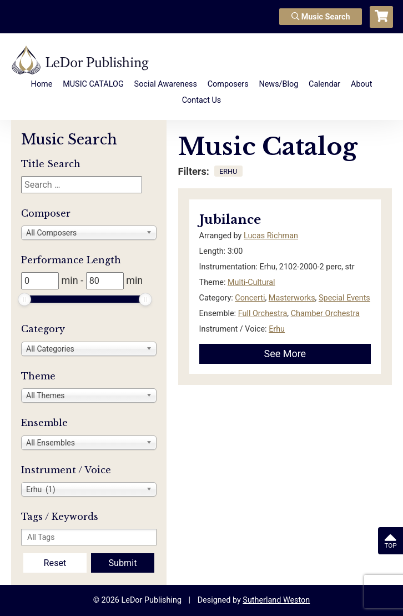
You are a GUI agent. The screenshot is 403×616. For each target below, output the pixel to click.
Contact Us (201, 100)
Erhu (277, 329)
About (361, 84)
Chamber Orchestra (325, 313)
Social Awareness (165, 84)
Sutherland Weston (276, 600)
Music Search (320, 17)
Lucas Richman (271, 236)
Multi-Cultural (251, 282)
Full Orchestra (263, 313)
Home (42, 84)
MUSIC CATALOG (93, 84)
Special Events (344, 298)
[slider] (24, 299)
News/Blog (278, 84)
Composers (228, 84)
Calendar (324, 84)
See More (285, 353)
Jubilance (230, 219)
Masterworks (292, 298)
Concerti (250, 298)
